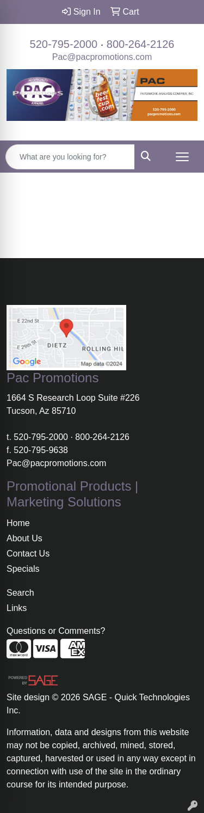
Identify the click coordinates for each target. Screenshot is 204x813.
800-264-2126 (141, 44)
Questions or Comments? (56, 630)
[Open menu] (182, 157)
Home (18, 523)
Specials (23, 568)
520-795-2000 (64, 44)
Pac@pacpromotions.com (102, 57)
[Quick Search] (70, 156)
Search (20, 592)
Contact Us (28, 553)
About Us (24, 538)
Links (17, 608)
